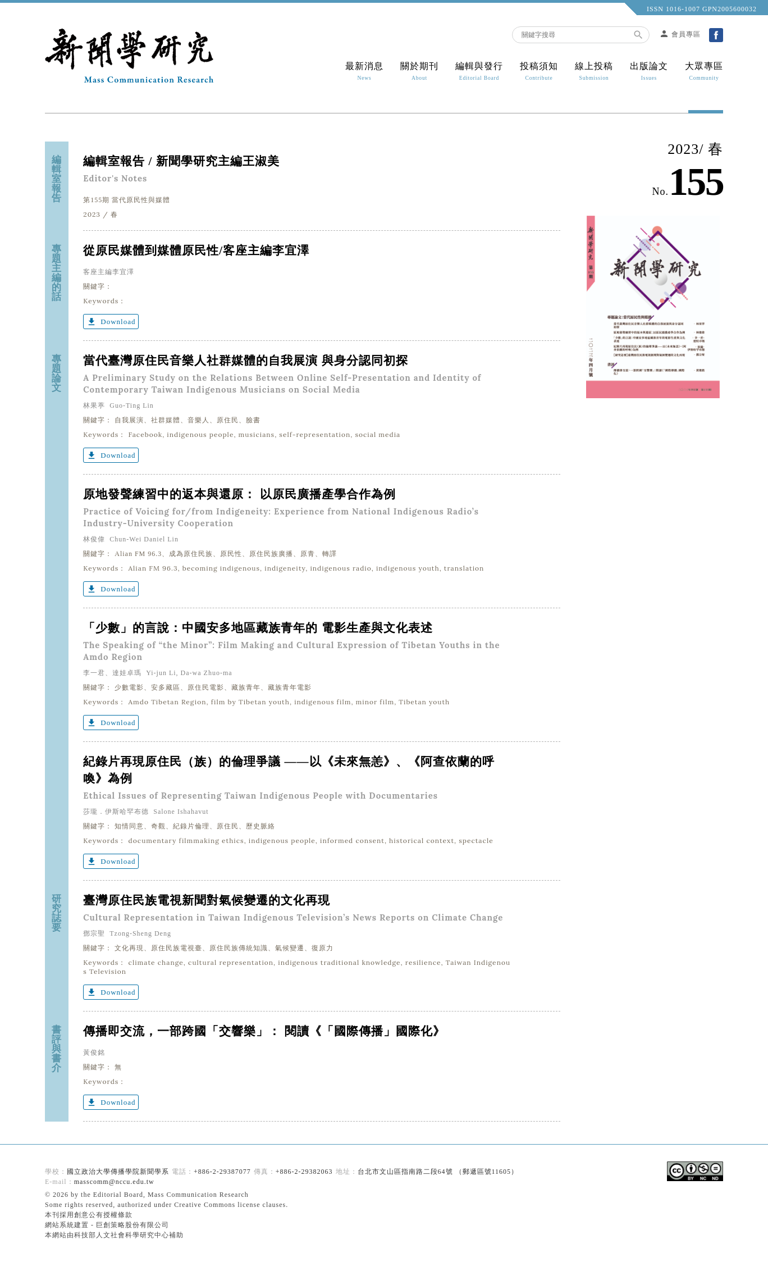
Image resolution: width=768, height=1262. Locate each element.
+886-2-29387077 (222, 1172)
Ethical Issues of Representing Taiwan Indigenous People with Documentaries (260, 795)
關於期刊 (419, 72)
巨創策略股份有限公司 (132, 1225)
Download (110, 322)
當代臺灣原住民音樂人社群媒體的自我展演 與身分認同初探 (245, 360)
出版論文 (648, 72)
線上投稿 (593, 72)
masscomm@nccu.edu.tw (114, 1182)
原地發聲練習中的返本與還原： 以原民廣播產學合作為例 (239, 494)
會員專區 (680, 34)
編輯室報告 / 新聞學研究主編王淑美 (184, 161)
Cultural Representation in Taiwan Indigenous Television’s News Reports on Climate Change (293, 917)
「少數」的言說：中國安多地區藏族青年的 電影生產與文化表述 (257, 628)
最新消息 (364, 72)
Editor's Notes (115, 178)
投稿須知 (538, 72)
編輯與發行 (479, 72)
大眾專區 (699, 72)
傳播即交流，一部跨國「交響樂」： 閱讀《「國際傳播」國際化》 (264, 1031)
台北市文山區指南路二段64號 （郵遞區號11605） (438, 1172)
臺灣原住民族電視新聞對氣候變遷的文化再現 (206, 900)
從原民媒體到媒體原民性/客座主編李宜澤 (196, 250)
